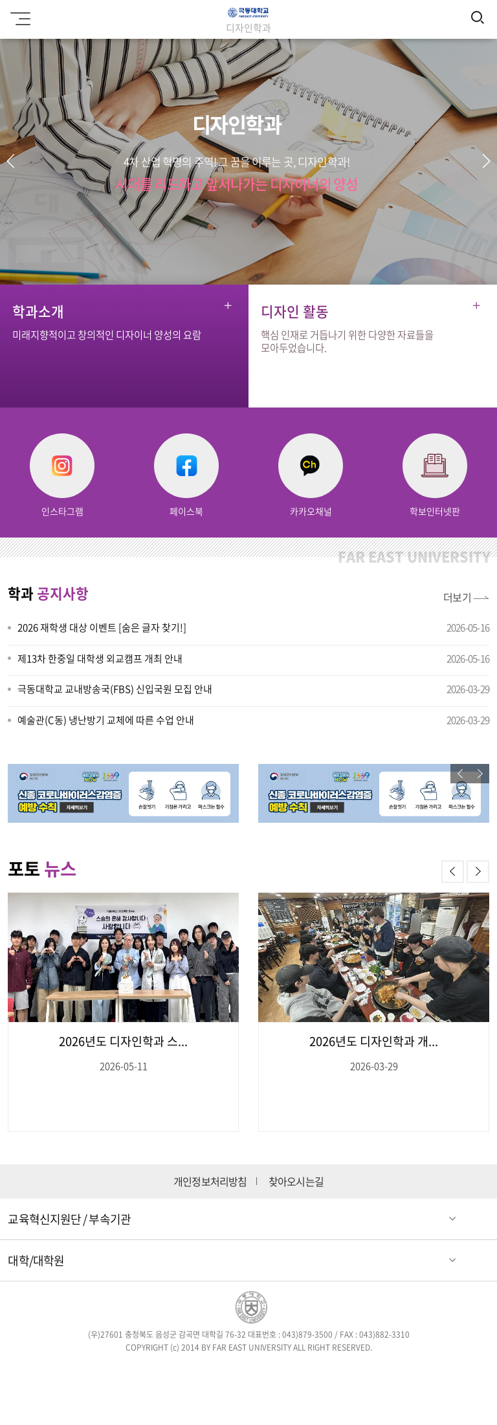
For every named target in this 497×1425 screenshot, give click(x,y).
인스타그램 (230, 1371)
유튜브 (304, 1371)
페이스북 (155, 1371)
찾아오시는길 (296, 1181)
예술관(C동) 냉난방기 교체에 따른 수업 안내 (105, 720)
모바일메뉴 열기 (18, 14)
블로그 (267, 1371)
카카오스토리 (342, 1371)
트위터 (192, 1371)
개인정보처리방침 (210, 1181)
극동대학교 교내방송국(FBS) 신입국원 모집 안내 (114, 689)
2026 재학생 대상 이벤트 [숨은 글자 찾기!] (101, 627)
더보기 (457, 597)
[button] (486, 161)
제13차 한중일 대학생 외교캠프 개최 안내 (99, 658)
